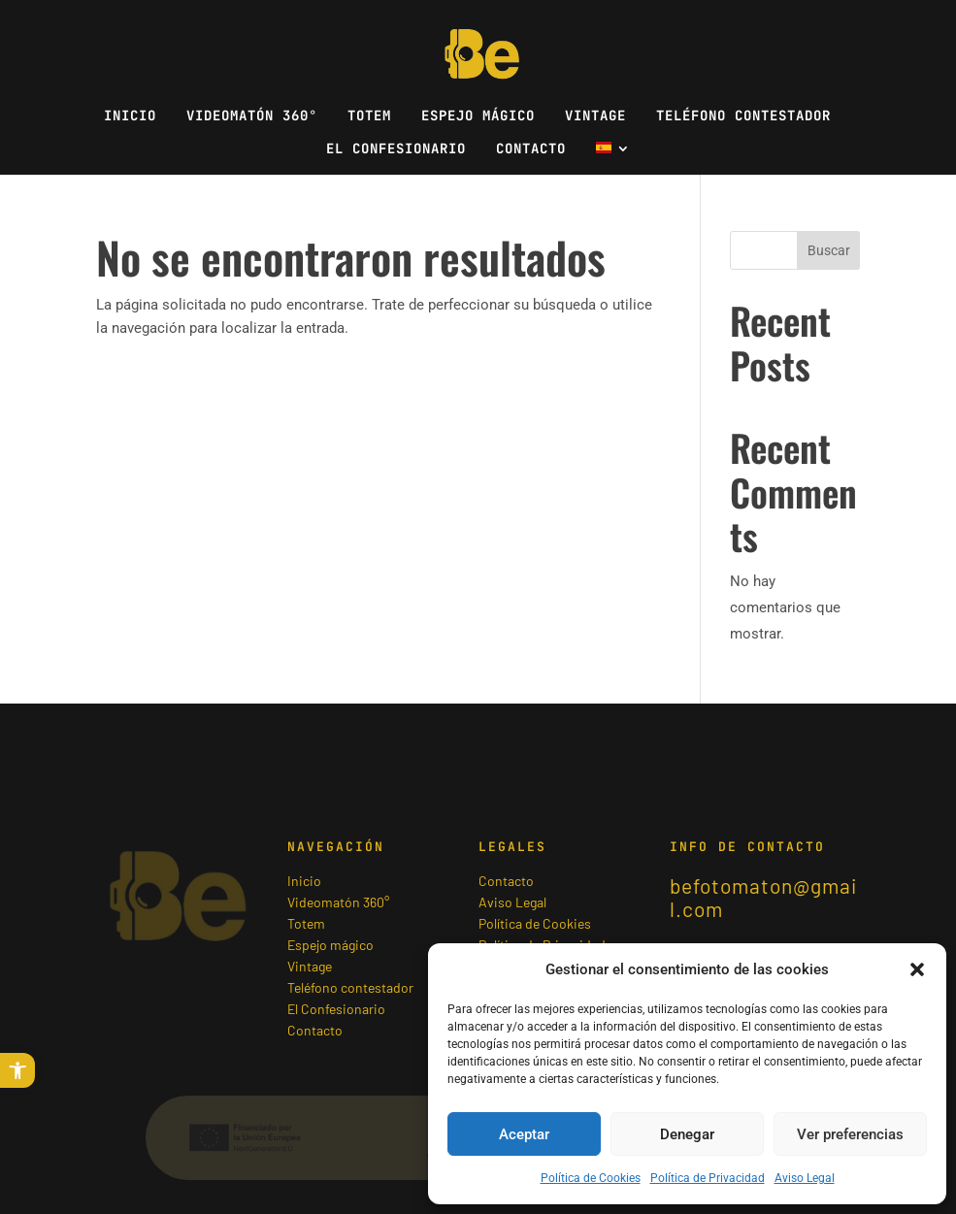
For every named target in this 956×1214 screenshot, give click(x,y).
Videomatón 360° (251, 116)
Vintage (595, 116)
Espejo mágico (478, 116)
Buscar (829, 250)
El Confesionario (396, 149)
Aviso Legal (805, 1178)
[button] (17, 1070)
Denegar (687, 1134)
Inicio (130, 116)
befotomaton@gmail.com (763, 897)
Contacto (531, 149)
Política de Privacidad (707, 1178)
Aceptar (524, 1134)
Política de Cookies (591, 1178)
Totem (369, 116)
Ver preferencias (850, 1134)
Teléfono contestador (743, 116)
